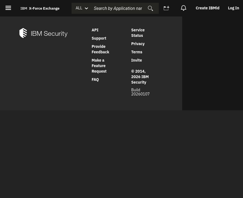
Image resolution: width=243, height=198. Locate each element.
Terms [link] (136, 52)
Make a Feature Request (99, 66)
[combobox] (123, 8)
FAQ (95, 79)
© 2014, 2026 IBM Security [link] (140, 77)
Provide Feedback (100, 49)
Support (99, 38)
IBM (39, 8)
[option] (208, 8)
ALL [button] (79, 8)
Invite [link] (136, 60)
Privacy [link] (138, 43)
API (95, 30)
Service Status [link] (138, 33)
